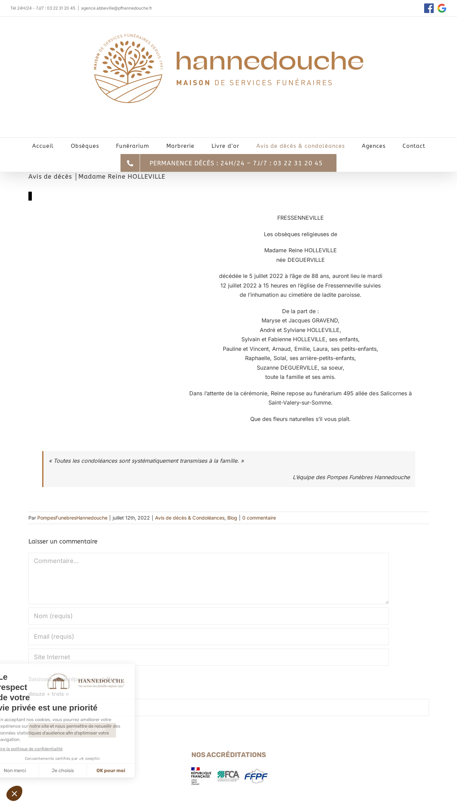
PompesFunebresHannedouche (72, 518)
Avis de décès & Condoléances (189, 518)
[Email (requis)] (208, 636)
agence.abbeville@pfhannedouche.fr (117, 8)
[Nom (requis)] (208, 616)
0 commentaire (259, 518)
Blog (232, 518)
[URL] (208, 657)
